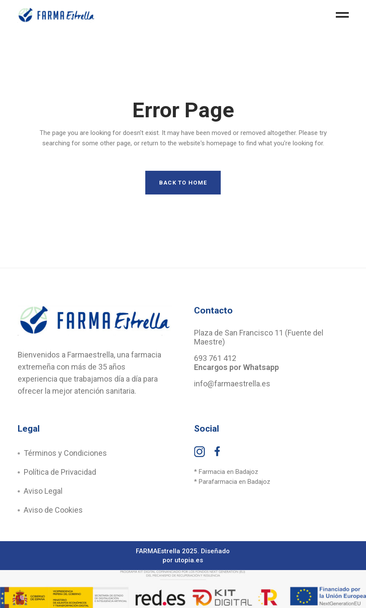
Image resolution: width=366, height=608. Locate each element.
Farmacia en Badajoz (228, 472)
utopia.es (189, 560)
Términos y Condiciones (65, 453)
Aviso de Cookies (53, 509)
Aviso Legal (43, 490)
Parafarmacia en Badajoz (234, 482)
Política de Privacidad (60, 471)
